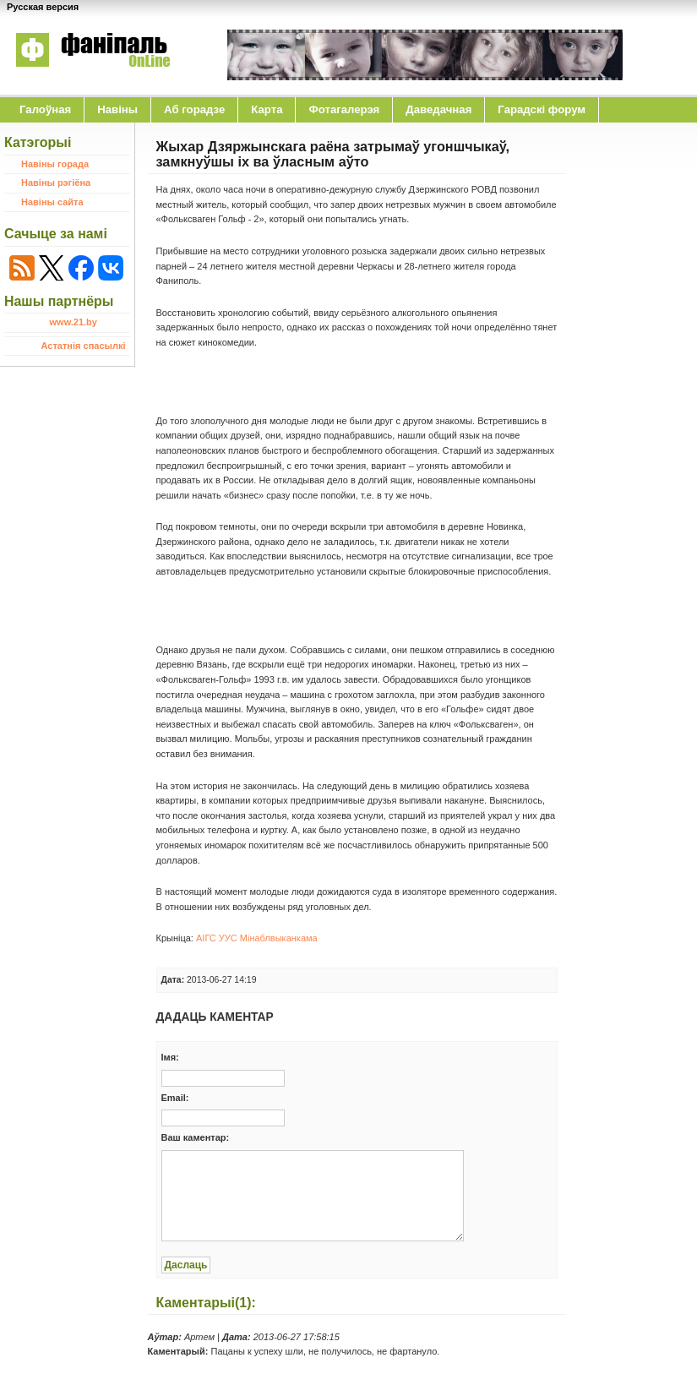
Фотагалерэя (343, 109)
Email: (175, 1098)
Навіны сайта (52, 202)
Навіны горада (55, 164)
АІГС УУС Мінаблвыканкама (257, 938)
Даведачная (438, 109)
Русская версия (43, 7)
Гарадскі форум (541, 109)
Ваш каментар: (195, 1137)
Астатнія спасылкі (83, 346)
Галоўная (45, 109)
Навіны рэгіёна (55, 182)
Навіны (117, 109)
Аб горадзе (194, 109)
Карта (266, 109)
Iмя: (170, 1057)
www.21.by (73, 322)
